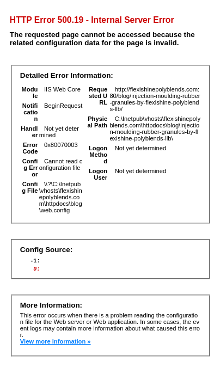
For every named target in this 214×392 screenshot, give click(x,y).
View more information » (55, 344)
